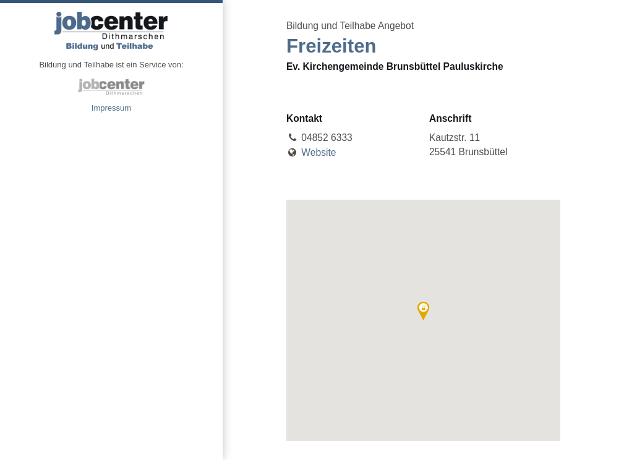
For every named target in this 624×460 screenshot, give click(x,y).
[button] (423, 311)
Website (318, 152)
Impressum (111, 108)
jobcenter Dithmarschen (111, 86)
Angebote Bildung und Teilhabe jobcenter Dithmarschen (111, 31)
